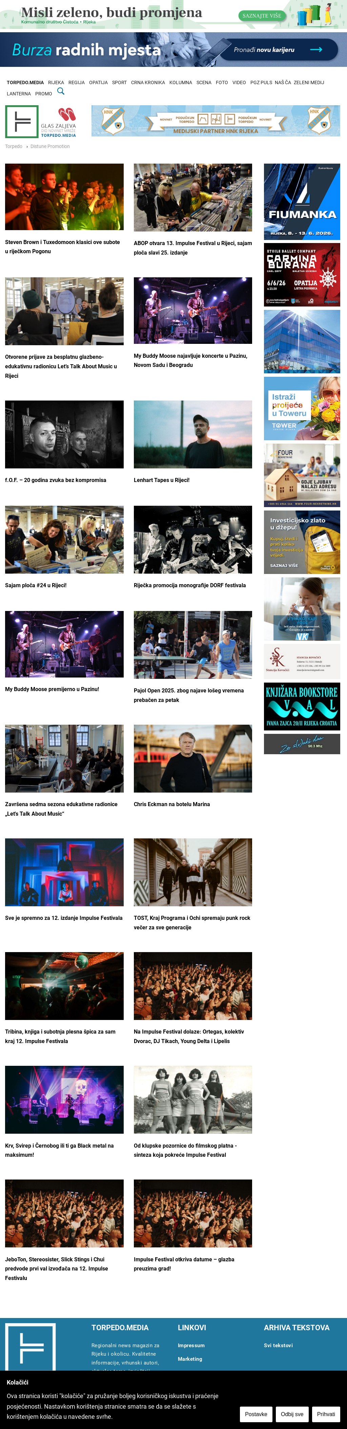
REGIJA (76, 83)
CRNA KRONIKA (148, 83)
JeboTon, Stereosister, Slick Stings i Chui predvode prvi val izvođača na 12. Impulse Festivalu (56, 1268)
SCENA (204, 83)
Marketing (190, 1359)
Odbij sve (292, 1414)
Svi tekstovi (278, 1345)
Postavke (256, 1414)
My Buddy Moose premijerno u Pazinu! (52, 689)
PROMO (43, 94)
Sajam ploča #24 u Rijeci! (35, 585)
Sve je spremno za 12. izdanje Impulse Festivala (64, 918)
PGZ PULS (261, 83)
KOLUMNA (180, 83)
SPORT (119, 83)
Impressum (191, 1345)
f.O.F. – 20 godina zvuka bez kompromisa (55, 480)
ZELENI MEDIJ (309, 83)
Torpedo (13, 146)
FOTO (222, 83)
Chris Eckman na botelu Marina (172, 804)
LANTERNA (19, 94)
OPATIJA (98, 83)
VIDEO (239, 83)
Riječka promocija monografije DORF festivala (190, 585)
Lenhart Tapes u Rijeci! (161, 480)
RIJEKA (56, 83)
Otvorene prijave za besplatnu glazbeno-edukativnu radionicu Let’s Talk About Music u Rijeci (61, 366)
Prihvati (326, 1414)
